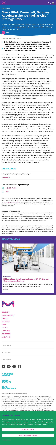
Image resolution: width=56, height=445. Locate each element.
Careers (5, 318)
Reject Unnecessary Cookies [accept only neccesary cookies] (28, 435)
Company (5, 312)
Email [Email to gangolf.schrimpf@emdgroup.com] (7, 192)
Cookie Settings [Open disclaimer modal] (6, 440)
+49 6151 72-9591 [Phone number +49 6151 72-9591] (11, 188)
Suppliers (6, 331)
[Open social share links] (3, 32)
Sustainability (8, 315)
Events (4, 328)
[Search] (49, 3)
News (4, 324)
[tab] (28, 345)
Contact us (6, 334)
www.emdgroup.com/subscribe (11, 202)
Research (6, 321)
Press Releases (6, 8)
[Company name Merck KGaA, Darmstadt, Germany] (4, 3)
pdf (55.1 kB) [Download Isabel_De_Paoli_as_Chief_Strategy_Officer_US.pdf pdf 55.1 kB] (6, 177)
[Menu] (53, 2)
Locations (6, 337)
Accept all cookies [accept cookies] (28, 429)
